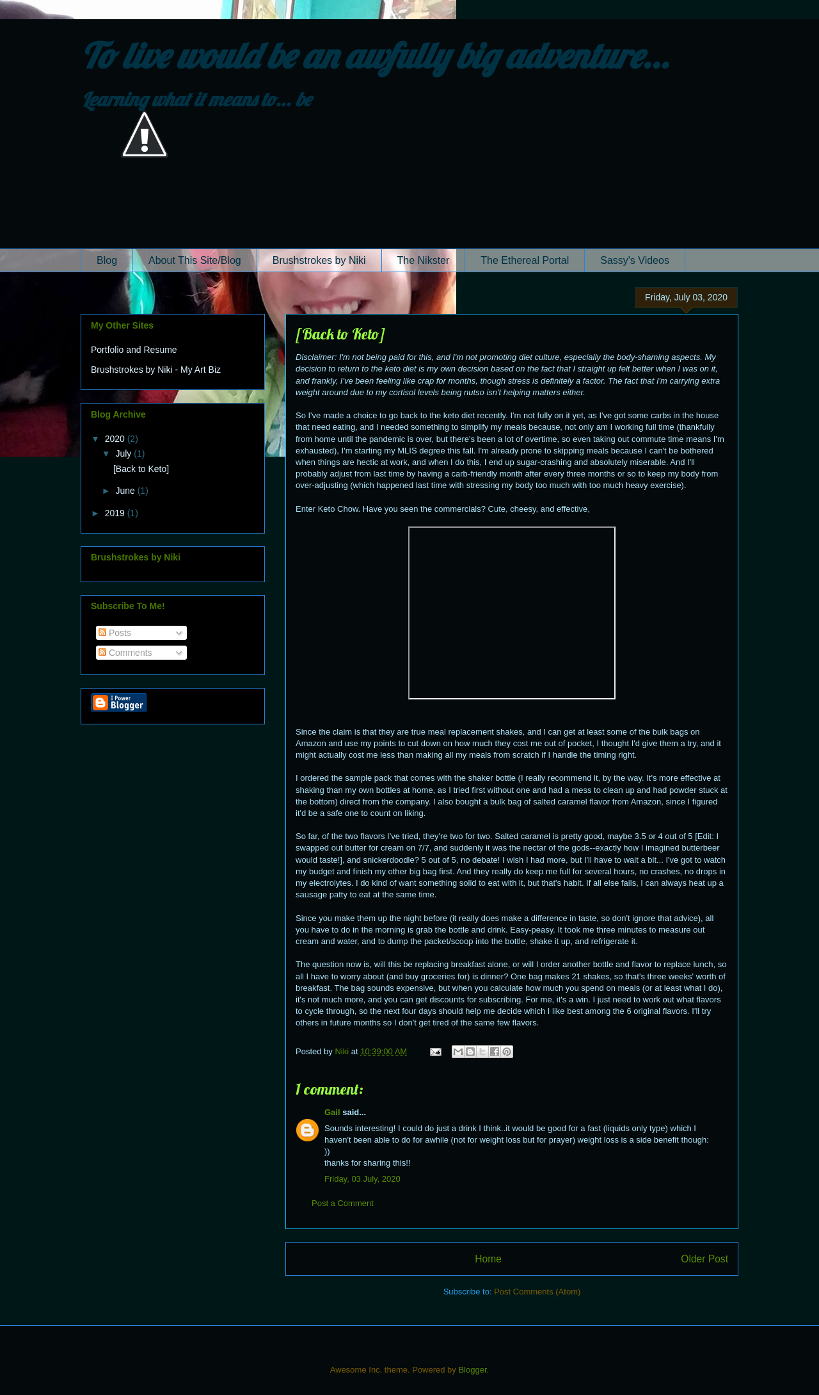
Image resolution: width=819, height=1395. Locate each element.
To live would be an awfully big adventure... (375, 55)
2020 (116, 439)
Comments (125, 653)
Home (488, 1258)
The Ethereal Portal (525, 260)
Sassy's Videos (634, 260)
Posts (115, 633)
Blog (107, 260)
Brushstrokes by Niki (319, 260)
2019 (116, 513)
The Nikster (423, 260)
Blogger (472, 1370)
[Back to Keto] (141, 469)
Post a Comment (343, 1203)
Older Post (704, 1258)
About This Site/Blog (194, 260)
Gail (332, 1112)
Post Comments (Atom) (537, 1291)
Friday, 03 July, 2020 (362, 1179)
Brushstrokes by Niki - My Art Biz (156, 369)
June (126, 490)
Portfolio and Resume (134, 350)
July (124, 453)
